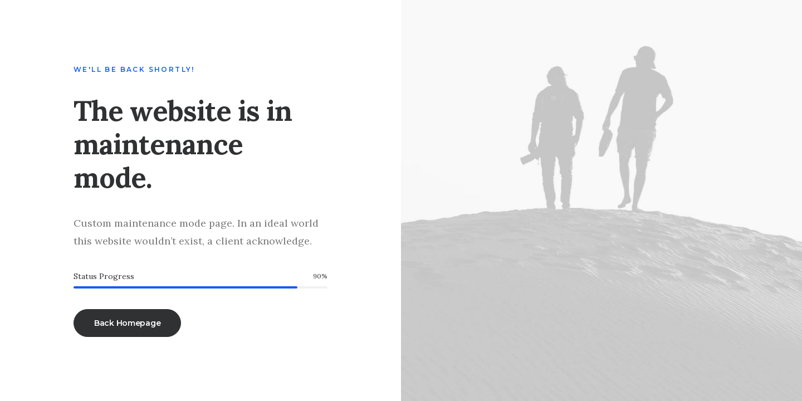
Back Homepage (127, 323)
